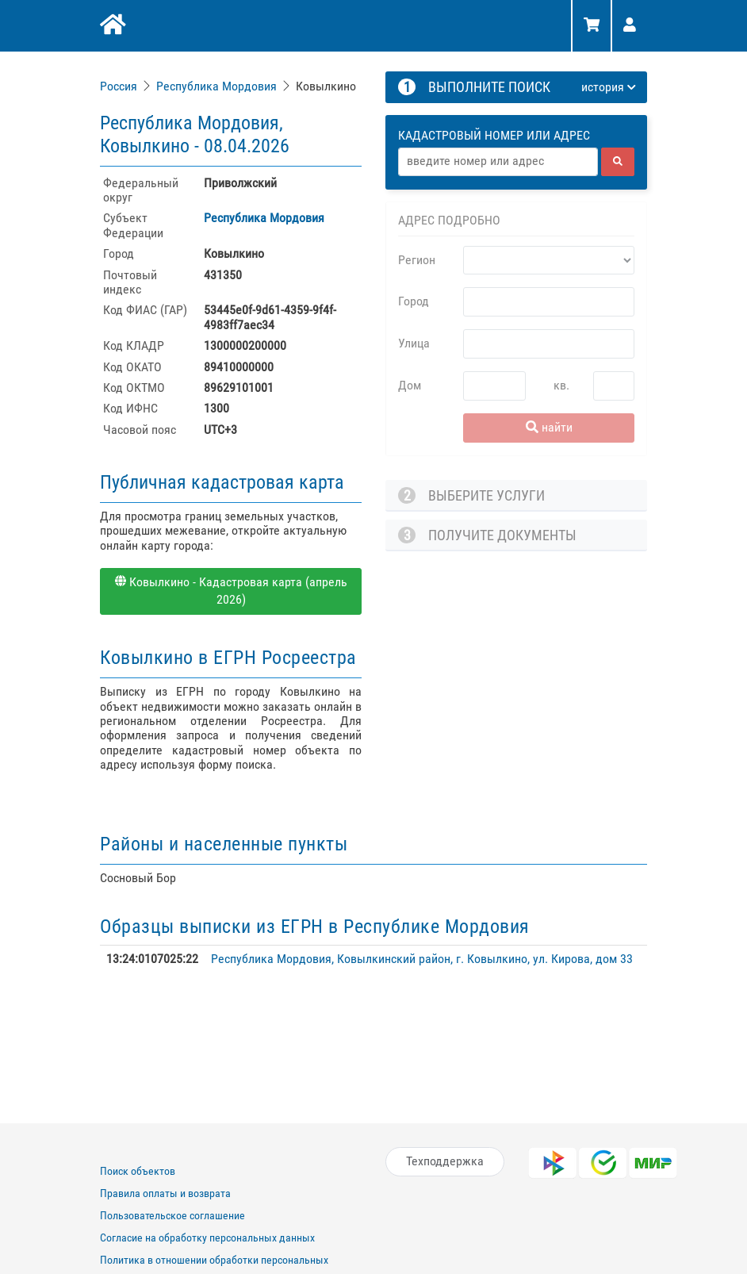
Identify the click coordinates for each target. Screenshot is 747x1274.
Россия (118, 86)
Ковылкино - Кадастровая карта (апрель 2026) (231, 591)
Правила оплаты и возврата (165, 1193)
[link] (120, 86)
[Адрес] (498, 162)
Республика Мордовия (216, 86)
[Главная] (111, 26)
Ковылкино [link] (326, 86)
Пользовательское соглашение (172, 1215)
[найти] (617, 162)
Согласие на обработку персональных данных (207, 1237)
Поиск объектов (137, 1171)
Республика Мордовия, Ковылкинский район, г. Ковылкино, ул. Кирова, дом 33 (422, 958)
